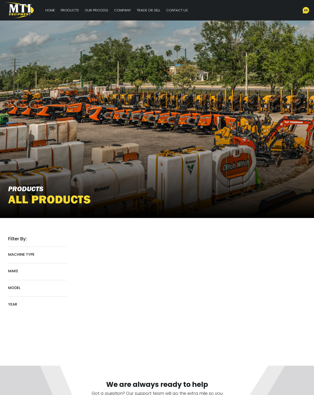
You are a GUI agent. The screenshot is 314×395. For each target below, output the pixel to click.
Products (70, 10)
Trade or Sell (148, 10)
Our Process (96, 10)
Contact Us (177, 10)
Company (122, 10)
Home (50, 10)
